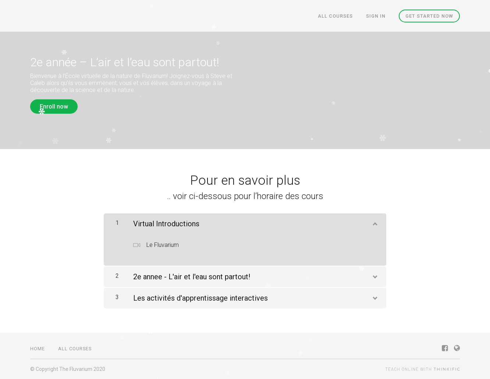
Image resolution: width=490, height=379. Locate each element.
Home (37, 348)
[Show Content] (374, 222)
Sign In (376, 16)
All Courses (335, 16)
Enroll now (54, 106)
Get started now (429, 16)
